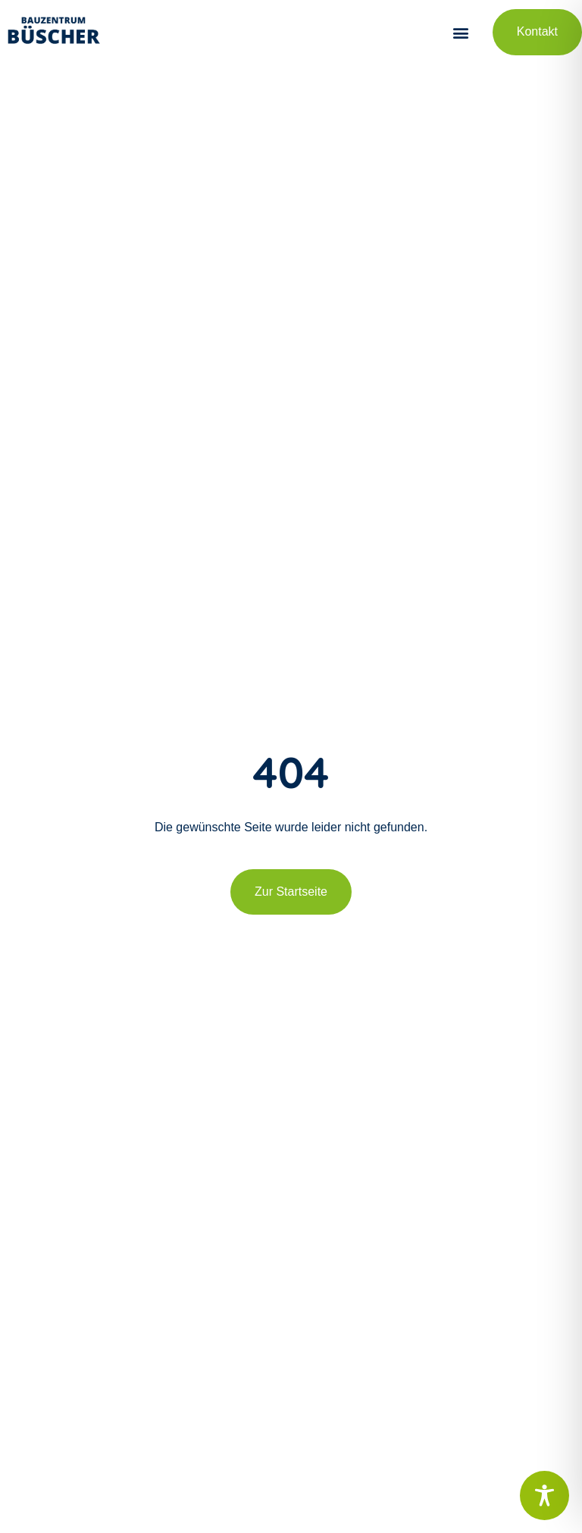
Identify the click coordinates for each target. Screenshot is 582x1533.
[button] (461, 32)
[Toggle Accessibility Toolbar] (544, 1495)
